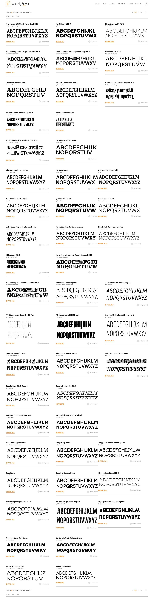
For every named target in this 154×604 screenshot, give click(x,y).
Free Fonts (135, 64)
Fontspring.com (141, 56)
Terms (72, 4)
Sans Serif (138, 18)
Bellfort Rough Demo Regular (58, 504)
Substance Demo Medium (56, 356)
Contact (87, 4)
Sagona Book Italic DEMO (56, 388)
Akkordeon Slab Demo (55, 112)
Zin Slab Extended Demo (15, 82)
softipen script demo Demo (98, 356)
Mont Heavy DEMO (53, 24)
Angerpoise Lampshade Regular (94, 504)
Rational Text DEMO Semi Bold (17, 418)
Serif (136, 15)
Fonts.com (139, 50)
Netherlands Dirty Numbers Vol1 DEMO (21, 140)
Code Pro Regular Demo (56, 475)
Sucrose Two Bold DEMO (15, 356)
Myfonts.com (139, 46)
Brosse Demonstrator (14, 569)
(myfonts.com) (36, 41)
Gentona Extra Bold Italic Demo (59, 540)
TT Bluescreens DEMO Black (57, 318)
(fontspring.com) (77, 305)
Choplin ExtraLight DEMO (91, 475)
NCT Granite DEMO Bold (91, 170)
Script (137, 21)
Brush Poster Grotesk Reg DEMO (18, 112)
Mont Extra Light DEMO (96, 24)
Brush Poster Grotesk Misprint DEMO (102, 82)
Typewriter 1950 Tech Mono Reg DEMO (21, 24)
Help (79, 4)
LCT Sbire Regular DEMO (15, 445)
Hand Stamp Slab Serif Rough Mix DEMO (21, 285)
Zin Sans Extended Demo (56, 140)
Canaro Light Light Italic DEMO (17, 504)
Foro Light (9, 475)
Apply (133, 601)
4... (116, 12)
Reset (145, 601)
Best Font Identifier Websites (105, 4)
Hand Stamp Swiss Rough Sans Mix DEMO (22, 51)
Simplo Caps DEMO (53, 569)
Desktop (138, 35)
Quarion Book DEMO (89, 199)
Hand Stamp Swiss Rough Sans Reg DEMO (63, 51)
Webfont (138, 39)
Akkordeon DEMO (12, 257)
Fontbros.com (140, 53)
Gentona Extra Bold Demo (16, 540)
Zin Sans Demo (52, 170)
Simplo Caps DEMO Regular (16, 388)
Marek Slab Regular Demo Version (60, 227)
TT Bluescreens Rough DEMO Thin (19, 318)
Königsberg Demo (53, 445)
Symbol (137, 27)
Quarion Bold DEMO (54, 199)
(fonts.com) (37, 559)
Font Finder (135, 67)
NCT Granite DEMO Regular (16, 199)
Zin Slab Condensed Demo (57, 82)
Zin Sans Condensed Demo (16, 170)
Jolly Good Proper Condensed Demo (20, 227)
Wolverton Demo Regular (56, 285)
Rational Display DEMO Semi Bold (59, 418)
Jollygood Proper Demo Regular (94, 445)
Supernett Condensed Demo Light (101, 318)
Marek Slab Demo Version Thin (94, 227)
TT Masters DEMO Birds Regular (100, 285)
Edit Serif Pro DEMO (95, 51)
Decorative (139, 24)
